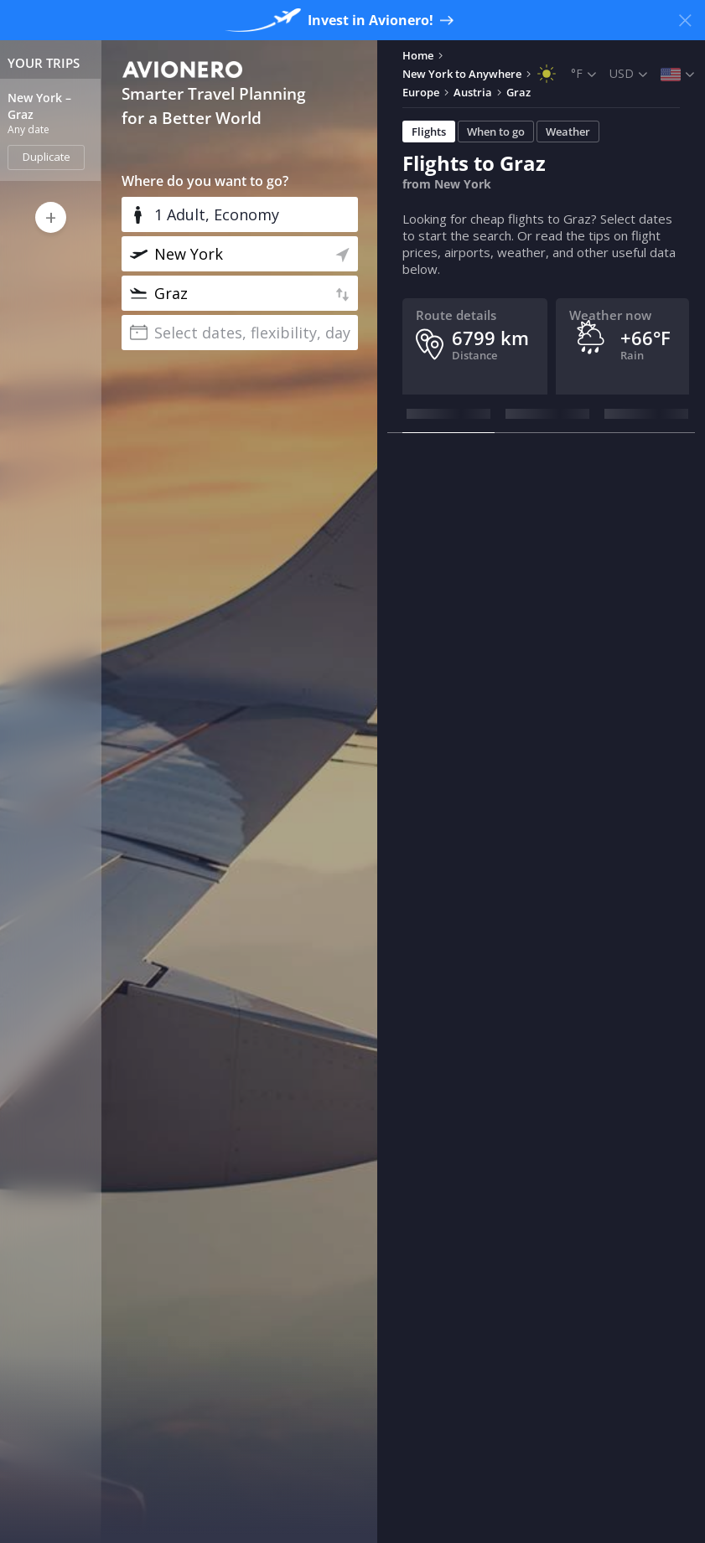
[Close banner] (685, 20)
